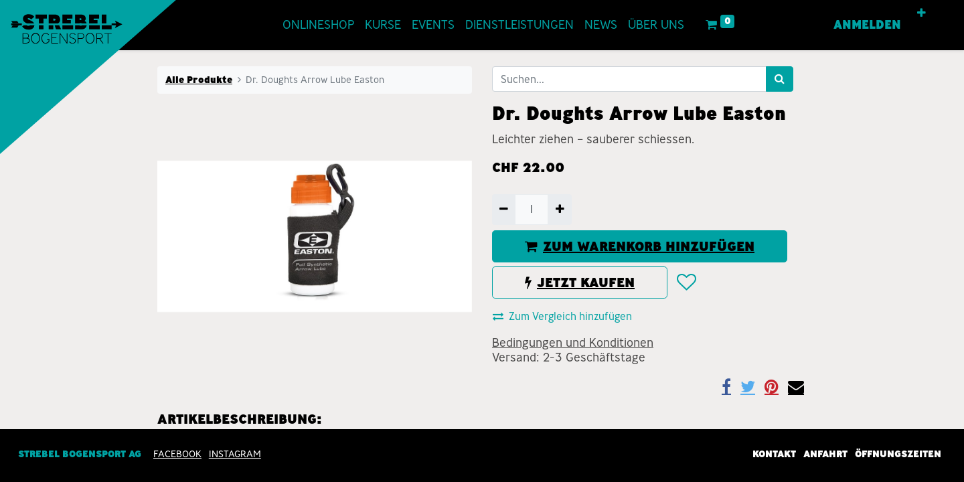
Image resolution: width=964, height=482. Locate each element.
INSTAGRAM (235, 454)
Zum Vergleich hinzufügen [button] (562, 316)
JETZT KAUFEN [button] (580, 282)
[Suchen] (779, 79)
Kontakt (774, 454)
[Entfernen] (503, 209)
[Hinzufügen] (559, 209)
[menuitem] (318, 25)
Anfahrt (825, 454)
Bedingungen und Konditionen (572, 342)
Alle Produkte (198, 80)
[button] (922, 13)
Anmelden (868, 24)
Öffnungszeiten (898, 454)
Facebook (177, 454)
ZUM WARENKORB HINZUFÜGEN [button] (639, 246)
